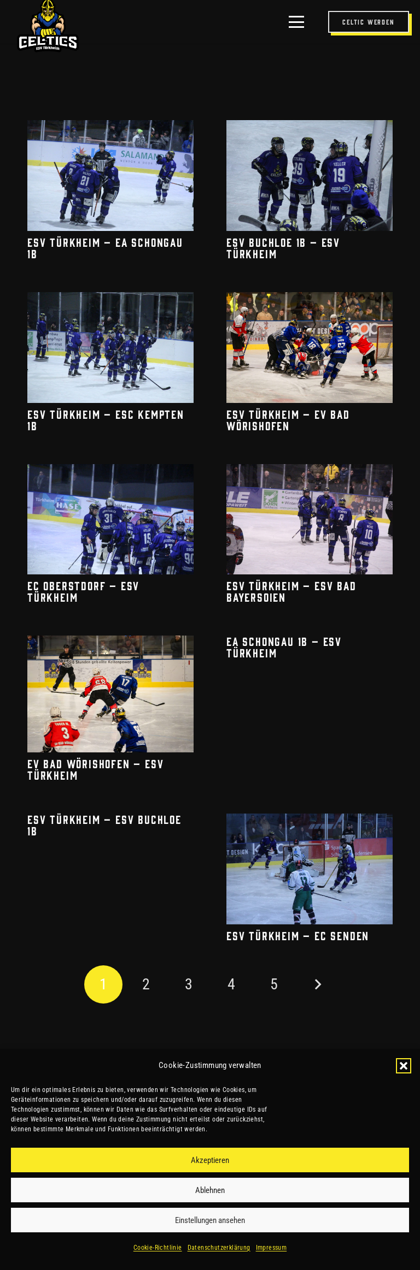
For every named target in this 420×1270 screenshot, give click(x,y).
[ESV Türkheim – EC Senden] (309, 869)
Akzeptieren (210, 1160)
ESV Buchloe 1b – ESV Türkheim (283, 247)
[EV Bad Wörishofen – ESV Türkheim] (110, 694)
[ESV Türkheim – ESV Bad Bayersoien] (309, 519)
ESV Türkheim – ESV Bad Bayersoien (291, 591)
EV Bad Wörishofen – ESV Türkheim (95, 769)
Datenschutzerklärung (219, 1247)
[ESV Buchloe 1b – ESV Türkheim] (309, 175)
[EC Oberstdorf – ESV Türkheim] (110, 519)
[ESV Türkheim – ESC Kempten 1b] (110, 347)
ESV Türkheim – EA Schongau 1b (105, 247)
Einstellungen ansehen (210, 1220)
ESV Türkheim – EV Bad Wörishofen (288, 419)
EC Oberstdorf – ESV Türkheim (83, 591)
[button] (403, 1065)
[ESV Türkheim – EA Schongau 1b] (110, 175)
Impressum (271, 1247)
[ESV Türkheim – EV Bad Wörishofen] (309, 347)
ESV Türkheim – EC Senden (297, 935)
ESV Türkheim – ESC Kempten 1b (105, 419)
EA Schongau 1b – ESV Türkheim (284, 646)
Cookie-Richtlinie (157, 1247)
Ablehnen (210, 1190)
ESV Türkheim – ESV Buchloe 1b (104, 824)
